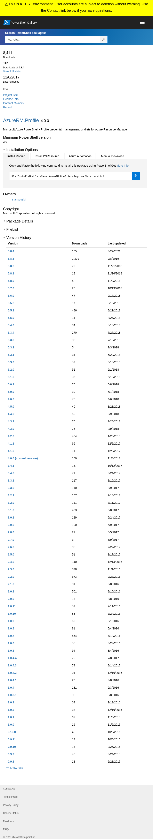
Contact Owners (13, 103)
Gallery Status (10, 813)
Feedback (8, 821)
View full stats (12, 71)
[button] (4, 149)
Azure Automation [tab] (80, 156)
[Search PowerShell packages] (104, 39)
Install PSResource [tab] (47, 156)
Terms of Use (10, 796)
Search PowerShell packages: (25, 33)
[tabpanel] (74, 172)
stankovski (18, 199)
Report (7, 107)
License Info (11, 99)
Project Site (10, 95)
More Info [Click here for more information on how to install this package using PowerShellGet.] (122, 165)
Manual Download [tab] (112, 156)
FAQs (6, 829)
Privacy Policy (10, 805)
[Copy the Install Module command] (136, 176)
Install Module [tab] (16, 156)
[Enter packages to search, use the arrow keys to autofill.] (52, 39)
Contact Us (9, 788)
